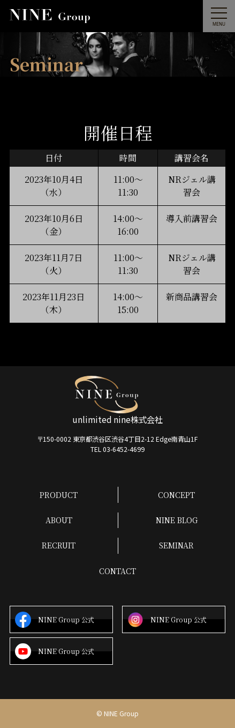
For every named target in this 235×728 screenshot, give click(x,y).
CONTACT (117, 571)
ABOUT (59, 520)
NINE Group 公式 (54, 620)
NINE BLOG (177, 520)
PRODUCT (59, 494)
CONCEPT (176, 494)
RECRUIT (58, 545)
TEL (117, 449)
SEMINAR (176, 545)
